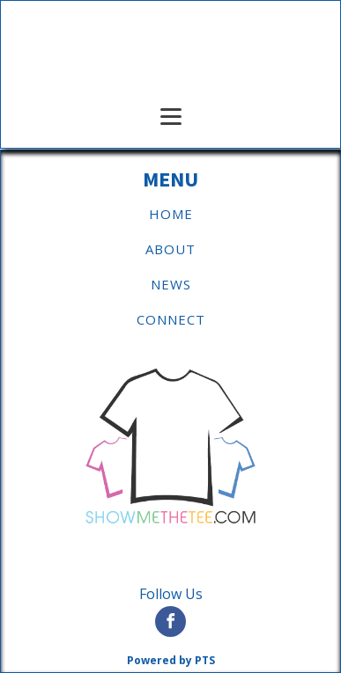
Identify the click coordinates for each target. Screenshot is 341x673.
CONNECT (171, 319)
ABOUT (170, 249)
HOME (171, 214)
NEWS (171, 284)
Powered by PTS (171, 660)
